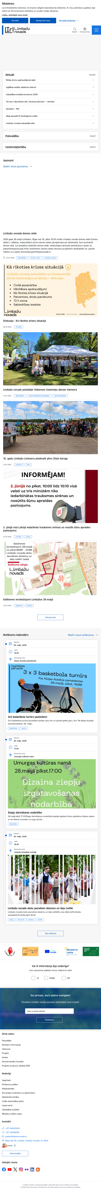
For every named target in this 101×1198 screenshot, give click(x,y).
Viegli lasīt (6, 1080)
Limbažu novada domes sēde (20, 233)
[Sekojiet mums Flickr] (27, 1169)
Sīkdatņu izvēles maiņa (12, 1114)
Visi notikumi (50, 933)
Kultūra (29, 606)
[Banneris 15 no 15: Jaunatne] (50, 951)
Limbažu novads (50, 258)
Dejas (12, 920)
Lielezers (19, 465)
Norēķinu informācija (11, 1045)
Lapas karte (7, 1105)
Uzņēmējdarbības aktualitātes (39, 396)
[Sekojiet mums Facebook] (4, 1169)
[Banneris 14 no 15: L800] (30, 951)
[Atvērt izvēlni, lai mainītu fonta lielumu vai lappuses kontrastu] (84, 30)
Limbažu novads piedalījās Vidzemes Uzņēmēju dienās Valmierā (40, 389)
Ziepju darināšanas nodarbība (25, 812)
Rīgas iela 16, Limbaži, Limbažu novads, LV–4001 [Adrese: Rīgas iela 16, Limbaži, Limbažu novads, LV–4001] (26, 1140)
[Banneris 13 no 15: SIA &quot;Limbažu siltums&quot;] (10, 951)
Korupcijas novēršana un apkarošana (18, 1093)
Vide (28, 465)
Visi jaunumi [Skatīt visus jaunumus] (50, 617)
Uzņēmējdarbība (60, 396)
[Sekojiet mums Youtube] (10, 1169)
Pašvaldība (6, 1040)
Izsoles (5, 1057)
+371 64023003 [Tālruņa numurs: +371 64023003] (12, 1128)
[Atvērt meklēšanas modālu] (74, 30)
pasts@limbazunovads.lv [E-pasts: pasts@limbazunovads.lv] (16, 1136)
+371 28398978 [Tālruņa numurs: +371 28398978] (12, 1132)
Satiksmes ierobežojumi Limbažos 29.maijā (28, 599)
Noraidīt (15, 20)
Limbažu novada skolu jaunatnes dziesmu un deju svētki (40, 908)
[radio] (35, 978)
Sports (24, 728)
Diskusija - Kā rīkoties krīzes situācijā (24, 320)
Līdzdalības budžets (10, 1109)
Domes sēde (35, 258)
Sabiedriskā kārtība (10, 1097)
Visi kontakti (15, 1153)
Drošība (18, 327)
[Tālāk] (96, 951)
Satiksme (19, 606)
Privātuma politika (10, 1084)
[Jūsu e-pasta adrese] (49, 1011)
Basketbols (13, 728)
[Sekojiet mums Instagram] (21, 1169)
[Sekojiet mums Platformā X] (15, 1169)
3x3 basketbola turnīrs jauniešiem (27, 716)
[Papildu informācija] (15, 1146)
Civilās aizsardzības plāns (13, 1101)
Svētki (40, 920)
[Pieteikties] (49, 1020)
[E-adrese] (7, 1145)
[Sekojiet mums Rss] (38, 1169)
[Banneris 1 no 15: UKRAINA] (71, 951)
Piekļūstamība (8, 1088)
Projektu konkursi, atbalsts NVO (16, 1065)
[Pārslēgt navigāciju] (96, 30)
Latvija (28, 537)
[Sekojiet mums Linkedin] (32, 1169)
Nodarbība (13, 824)
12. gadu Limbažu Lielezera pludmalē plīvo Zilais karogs (35, 458)
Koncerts (21, 920)
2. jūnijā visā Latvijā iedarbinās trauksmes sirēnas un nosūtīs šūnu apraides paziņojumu (46, 529)
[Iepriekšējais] (5, 951)
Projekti (5, 1053)
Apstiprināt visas (43, 20)
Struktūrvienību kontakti (12, 1061)
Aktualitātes (22, 258)
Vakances (6, 1049)
